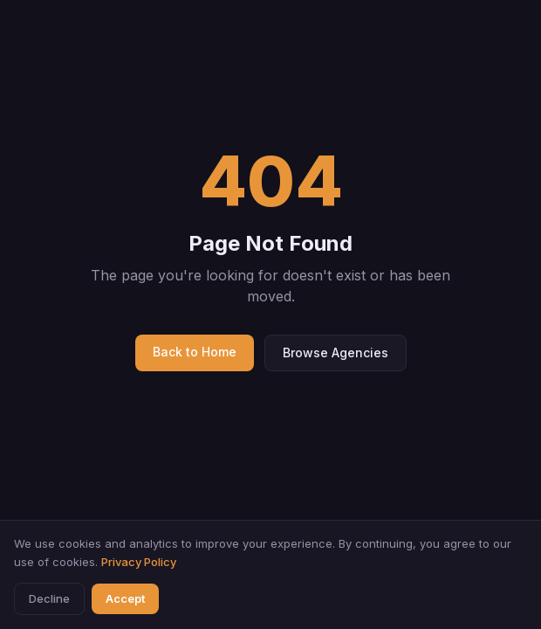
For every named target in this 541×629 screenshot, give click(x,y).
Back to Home (194, 351)
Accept (125, 598)
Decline (49, 598)
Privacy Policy (138, 562)
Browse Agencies (335, 352)
